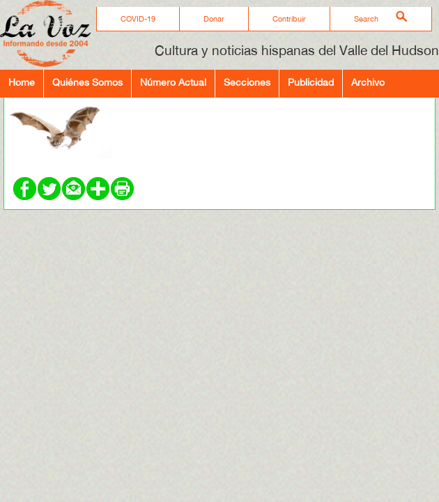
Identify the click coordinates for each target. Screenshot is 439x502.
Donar (213, 19)
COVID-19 (138, 19)
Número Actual (173, 82)
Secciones (247, 82)
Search (366, 19)
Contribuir (289, 19)
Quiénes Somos (87, 82)
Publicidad (311, 82)
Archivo (368, 82)
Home (21, 82)
